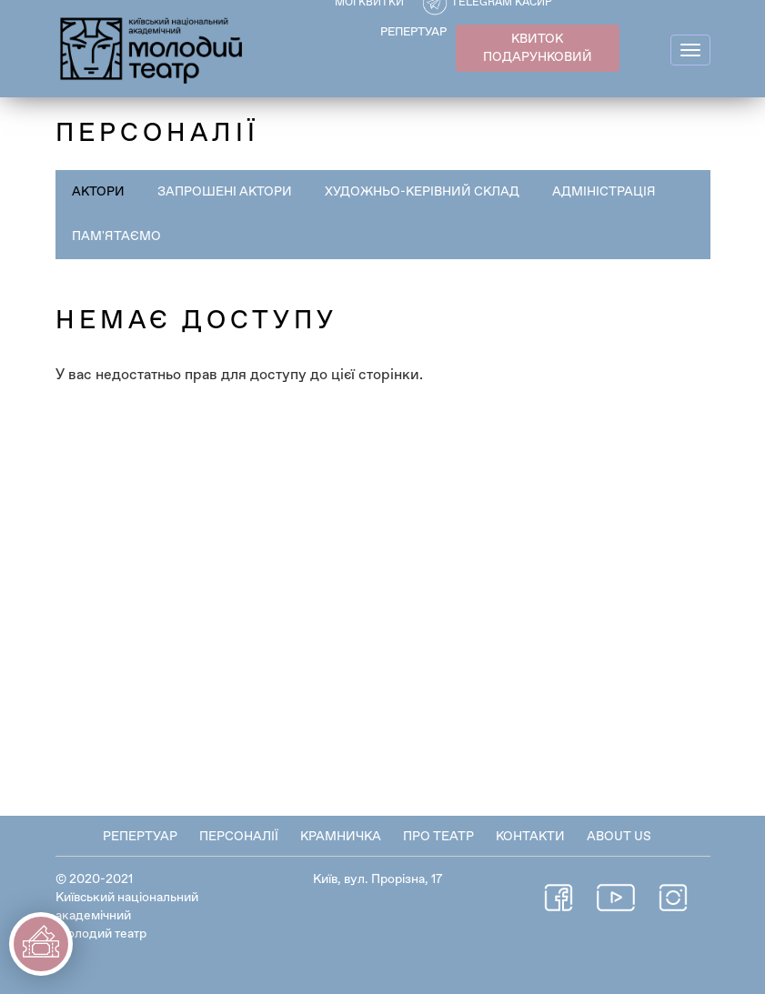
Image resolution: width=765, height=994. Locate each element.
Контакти (530, 836)
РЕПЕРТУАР (413, 32)
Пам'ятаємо (116, 236)
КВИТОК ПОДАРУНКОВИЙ (537, 48)
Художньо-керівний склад (422, 192)
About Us (619, 836)
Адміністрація (604, 192)
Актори (98, 192)
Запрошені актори (224, 192)
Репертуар (140, 836)
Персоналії (238, 836)
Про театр (438, 836)
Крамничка (340, 836)
